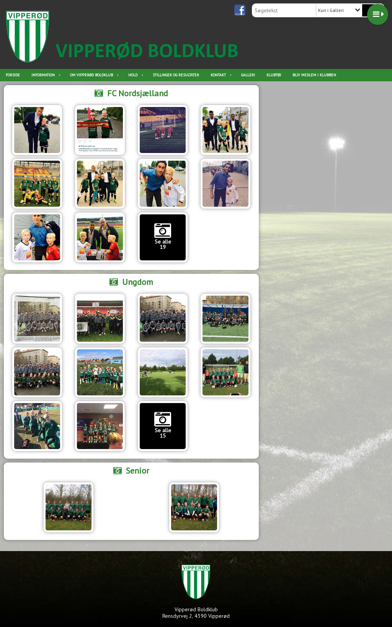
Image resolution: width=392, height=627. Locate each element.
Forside (13, 74)
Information (45, 74)
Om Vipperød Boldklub (93, 74)
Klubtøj (273, 74)
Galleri (248, 74)
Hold (134, 74)
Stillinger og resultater (176, 74)
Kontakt (220, 74)
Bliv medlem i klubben (314, 74)
